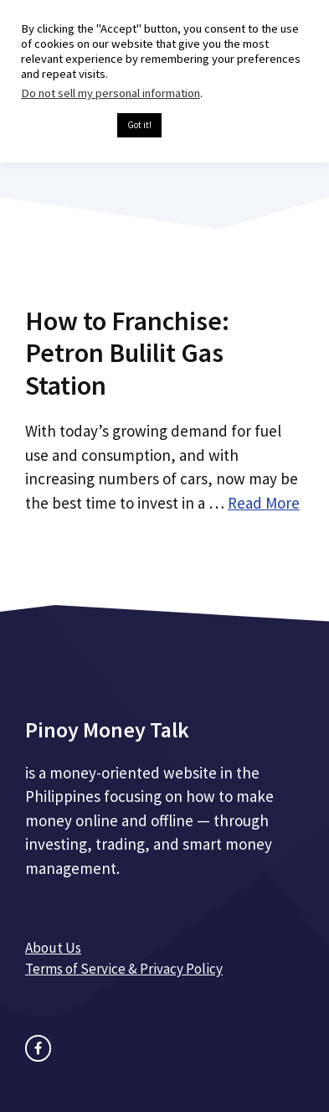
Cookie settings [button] (65, 125)
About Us (53, 948)
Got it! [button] (139, 125)
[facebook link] (38, 1048)
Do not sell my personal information (110, 93)
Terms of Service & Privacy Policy (124, 968)
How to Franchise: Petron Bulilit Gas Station (127, 353)
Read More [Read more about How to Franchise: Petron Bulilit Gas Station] (264, 503)
